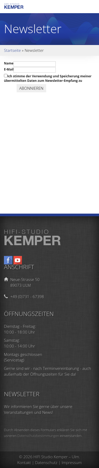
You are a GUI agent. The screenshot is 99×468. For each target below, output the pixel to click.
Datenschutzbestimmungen (38, 435)
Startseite (12, 50)
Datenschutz (46, 462)
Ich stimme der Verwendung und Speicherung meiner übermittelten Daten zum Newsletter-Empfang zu (48, 78)
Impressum (72, 462)
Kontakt (24, 462)
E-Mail (8, 69)
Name (8, 63)
